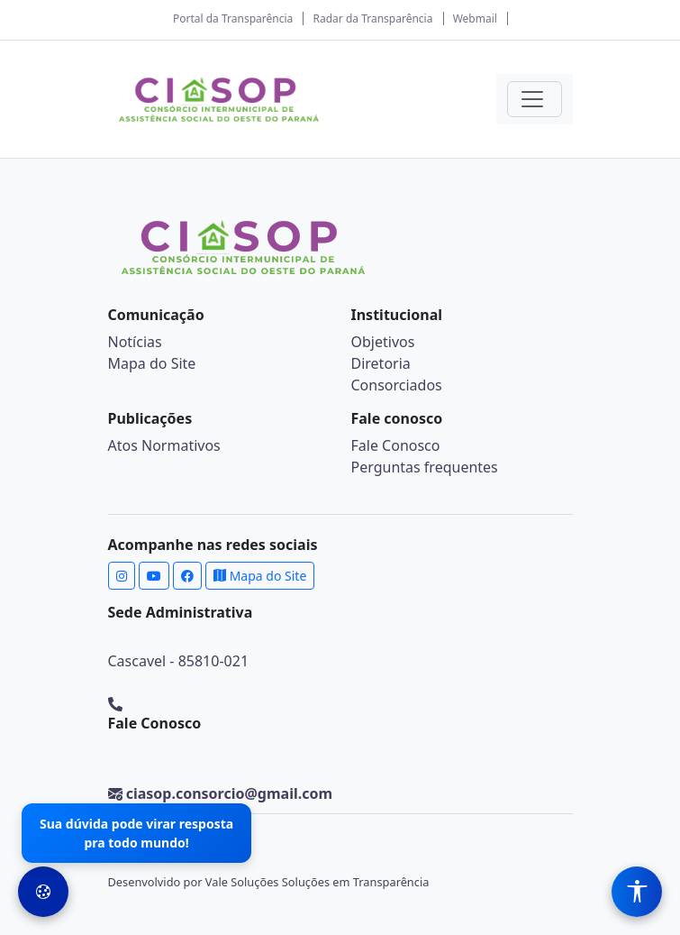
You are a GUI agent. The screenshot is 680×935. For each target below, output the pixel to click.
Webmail (475, 18)
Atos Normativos (164, 445)
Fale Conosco (395, 445)
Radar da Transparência (373, 18)
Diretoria (381, 363)
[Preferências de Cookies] (43, 891)
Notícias (135, 342)
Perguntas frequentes (424, 467)
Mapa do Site (152, 363)
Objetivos (383, 342)
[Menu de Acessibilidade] (637, 891)
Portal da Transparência (233, 18)
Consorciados (396, 385)
